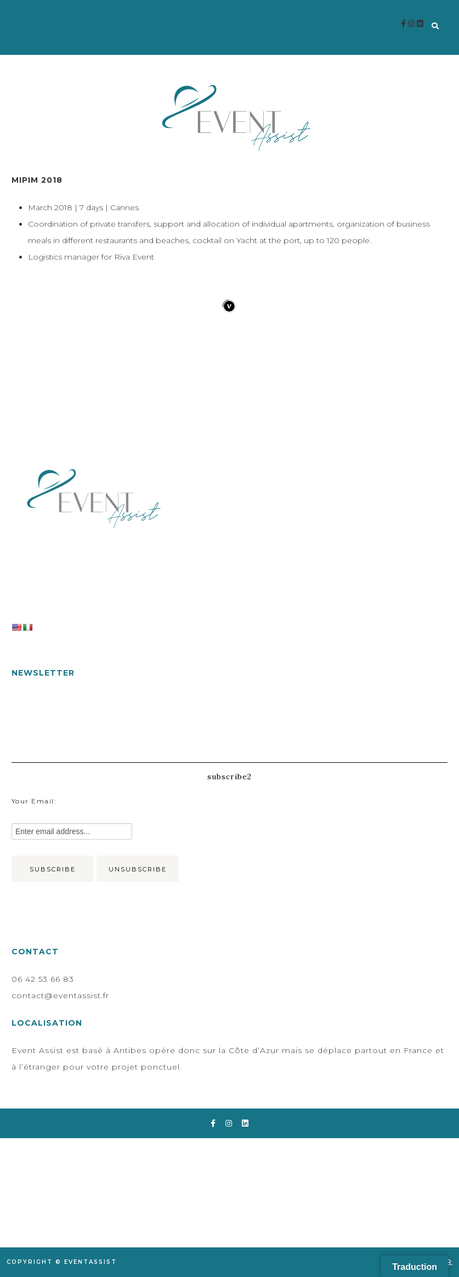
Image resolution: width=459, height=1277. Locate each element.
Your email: (34, 801)
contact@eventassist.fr (60, 995)
